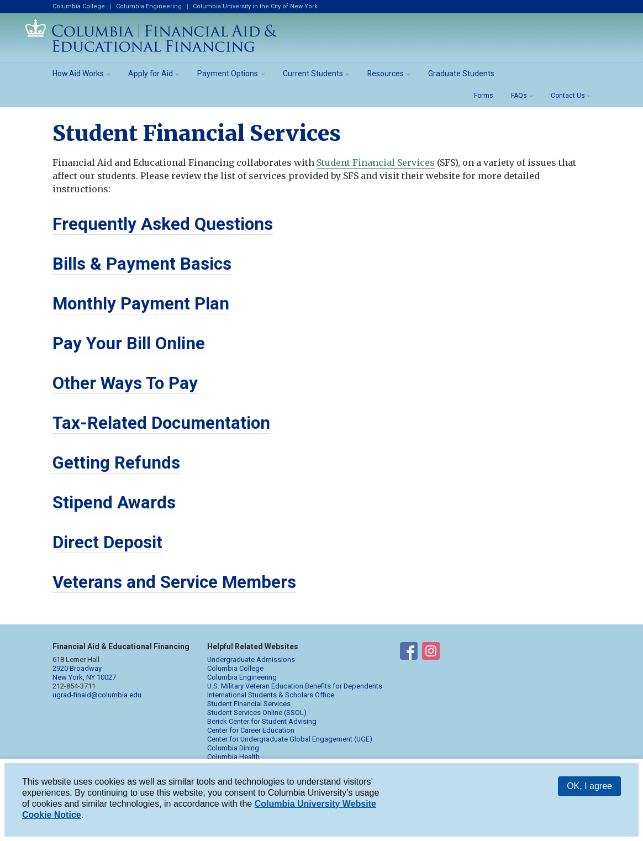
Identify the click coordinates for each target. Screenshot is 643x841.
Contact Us (568, 95)
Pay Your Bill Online (128, 343)
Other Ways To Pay (125, 383)
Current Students (313, 73)
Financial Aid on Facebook (409, 653)
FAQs (519, 95)
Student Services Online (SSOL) (257, 712)
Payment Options (227, 73)
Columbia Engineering (149, 6)
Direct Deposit (107, 542)
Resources (385, 73)
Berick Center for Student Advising (262, 721)
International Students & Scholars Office (270, 695)
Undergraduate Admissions (251, 659)
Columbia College (78, 6)
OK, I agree (589, 786)
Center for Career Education (250, 730)
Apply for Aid (150, 73)
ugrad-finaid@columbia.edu (96, 695)
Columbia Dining (233, 748)
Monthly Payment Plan (140, 303)
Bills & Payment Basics (141, 264)
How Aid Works (78, 73)
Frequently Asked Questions (162, 224)
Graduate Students (461, 73)
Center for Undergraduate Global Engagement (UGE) (289, 739)
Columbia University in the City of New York (255, 6)
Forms (483, 95)
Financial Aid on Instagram (431, 653)
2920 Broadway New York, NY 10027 (84, 672)
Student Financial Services (376, 162)
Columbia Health (233, 757)
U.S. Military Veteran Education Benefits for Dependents (294, 686)
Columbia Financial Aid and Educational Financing (151, 35)
